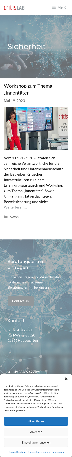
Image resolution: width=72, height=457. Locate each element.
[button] (66, 379)
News (14, 217)
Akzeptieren (36, 421)
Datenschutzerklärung (39, 451)
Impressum (58, 451)
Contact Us (20, 301)
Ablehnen (36, 432)
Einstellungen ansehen (36, 442)
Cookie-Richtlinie (17, 451)
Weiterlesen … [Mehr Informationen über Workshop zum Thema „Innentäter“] (15, 207)
